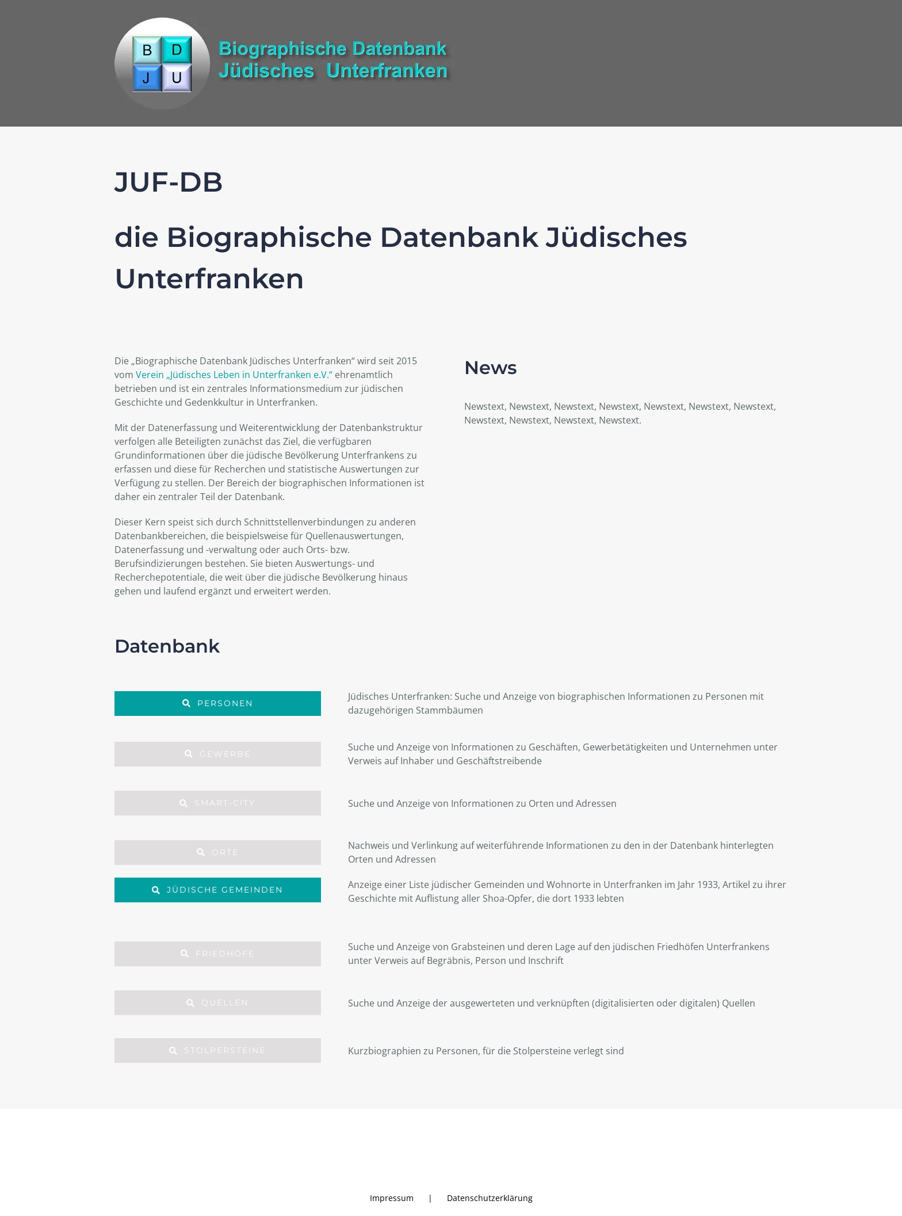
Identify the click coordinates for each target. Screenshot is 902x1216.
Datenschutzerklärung (490, 1197)
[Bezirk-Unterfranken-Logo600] (743, 1136)
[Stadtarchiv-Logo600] (187, 1139)
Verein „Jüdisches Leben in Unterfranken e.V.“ (234, 374)
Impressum (392, 1197)
